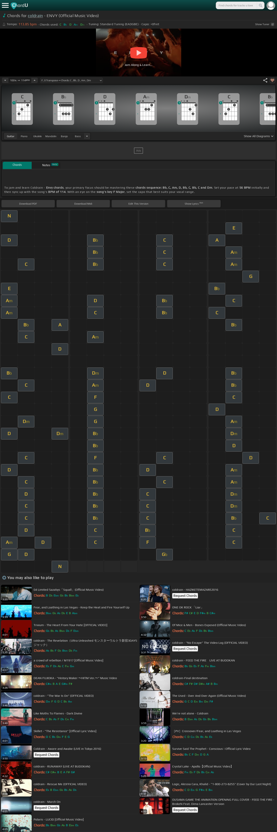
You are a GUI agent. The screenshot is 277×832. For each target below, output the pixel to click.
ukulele (37, 136)
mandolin (50, 136)
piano (24, 136)
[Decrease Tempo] (5, 80)
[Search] (260, 5)
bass (78, 136)
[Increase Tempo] (34, 80)
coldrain (35, 15)
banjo (64, 136)
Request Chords (185, 596)
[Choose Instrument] (87, 136)
